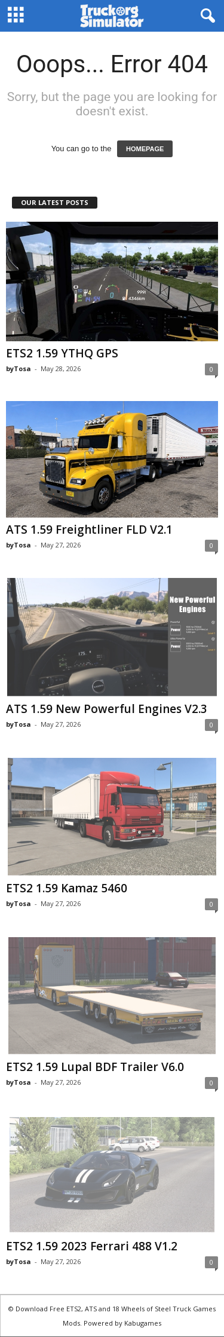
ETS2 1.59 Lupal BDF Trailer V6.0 (95, 1067)
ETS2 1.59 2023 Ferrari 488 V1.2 (91, 1246)
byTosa (18, 368)
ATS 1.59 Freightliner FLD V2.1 (89, 529)
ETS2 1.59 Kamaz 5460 (66, 888)
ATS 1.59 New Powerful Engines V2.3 (106, 709)
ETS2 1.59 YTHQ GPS (62, 353)
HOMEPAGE (145, 148)
